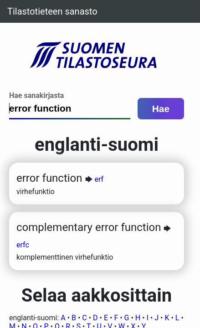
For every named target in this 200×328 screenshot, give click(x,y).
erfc (22, 245)
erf (98, 179)
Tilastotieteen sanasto (52, 11)
